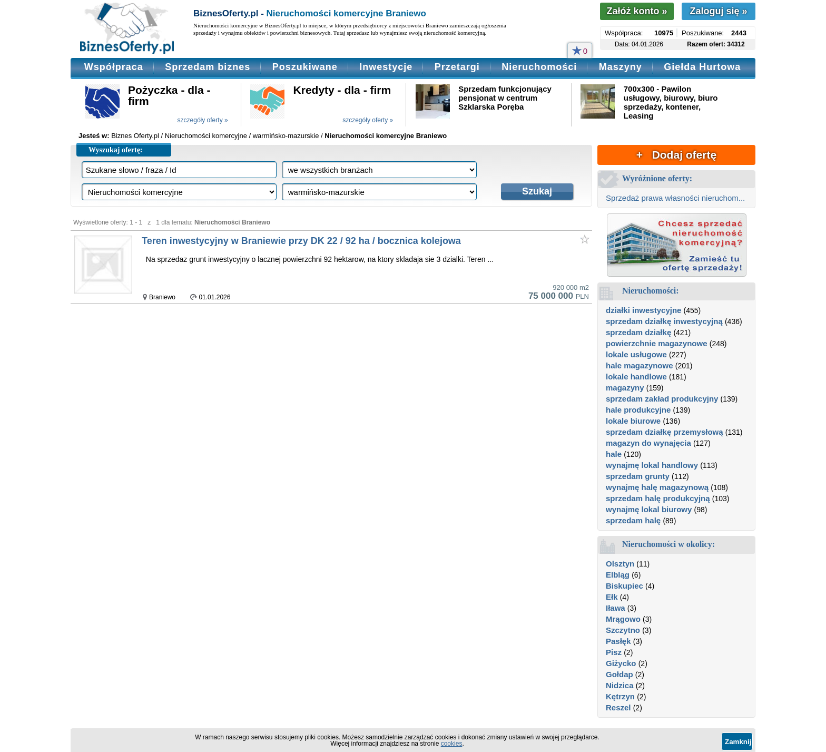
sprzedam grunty (638, 476)
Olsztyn (620, 563)
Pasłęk (618, 641)
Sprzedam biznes (207, 67)
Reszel (618, 707)
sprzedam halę (633, 520)
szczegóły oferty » (203, 120)
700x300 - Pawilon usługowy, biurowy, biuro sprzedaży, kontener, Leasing (671, 102)
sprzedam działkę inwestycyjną (664, 321)
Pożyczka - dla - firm (169, 95)
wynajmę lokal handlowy (652, 465)
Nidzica (620, 685)
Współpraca (113, 67)
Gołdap (619, 674)
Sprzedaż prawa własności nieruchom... (675, 197)
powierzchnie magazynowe (656, 343)
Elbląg (618, 574)
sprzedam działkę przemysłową (664, 431)
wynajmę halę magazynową (657, 487)
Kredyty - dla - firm (342, 90)
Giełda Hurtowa (702, 67)
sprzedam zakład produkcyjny (662, 398)
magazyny (625, 387)
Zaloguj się (718, 11)
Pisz (614, 652)
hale (614, 454)
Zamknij (738, 742)
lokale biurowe (633, 420)
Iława (615, 607)
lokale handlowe (636, 376)
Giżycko (621, 663)
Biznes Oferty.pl (135, 136)
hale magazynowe (639, 365)
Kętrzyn (620, 696)
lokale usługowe (636, 354)
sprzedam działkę (638, 332)
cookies (452, 743)
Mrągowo (623, 618)
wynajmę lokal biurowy (649, 509)
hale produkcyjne (638, 409)
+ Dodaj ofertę (676, 155)
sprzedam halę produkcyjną (658, 498)
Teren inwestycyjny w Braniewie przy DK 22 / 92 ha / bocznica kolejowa (301, 241)
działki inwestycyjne (643, 310)
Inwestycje (385, 67)
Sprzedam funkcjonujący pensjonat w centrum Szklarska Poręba (505, 97)
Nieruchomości (539, 67)
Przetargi (457, 67)
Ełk (612, 596)
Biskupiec (624, 585)
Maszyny (620, 67)
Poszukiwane (305, 67)
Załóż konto (636, 11)
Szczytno (623, 630)
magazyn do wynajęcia (648, 442)
